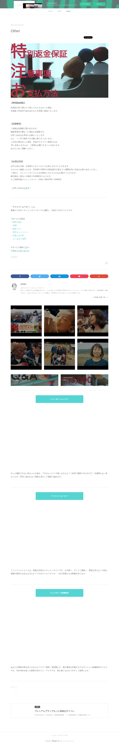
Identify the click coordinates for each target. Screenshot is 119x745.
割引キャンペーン (20, 232)
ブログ (59, 11)
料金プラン (17, 229)
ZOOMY (23, 284)
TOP (26, 247)
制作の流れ (17, 222)
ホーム (50, 11)
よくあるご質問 (19, 239)
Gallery (68, 11)
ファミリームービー (59, 496)
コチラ (26, 188)
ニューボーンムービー (59, 399)
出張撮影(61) (14, 257)
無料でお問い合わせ (21, 251)
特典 (15, 225)
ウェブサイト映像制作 (59, 593)
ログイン (99, 4)
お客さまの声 (18, 236)
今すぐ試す (85, 4)
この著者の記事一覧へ (100, 297)
